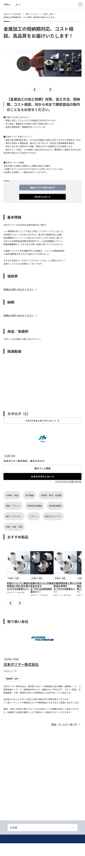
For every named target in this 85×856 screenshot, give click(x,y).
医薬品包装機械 (35, 505)
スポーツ (34, 516)
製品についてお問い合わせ (42, 187)
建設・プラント (13, 505)
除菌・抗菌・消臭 (14, 526)
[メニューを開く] (80, 4)
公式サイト (10, 670)
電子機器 (29, 495)
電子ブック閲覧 (42, 468)
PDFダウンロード (42, 196)
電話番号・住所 (12, 678)
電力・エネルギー (14, 516)
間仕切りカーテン (53, 516)
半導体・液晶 (12, 495)
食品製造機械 (55, 505)
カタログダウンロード (42, 476)
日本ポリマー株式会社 (20, 664)
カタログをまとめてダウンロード (42, 420)
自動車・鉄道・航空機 (51, 495)
